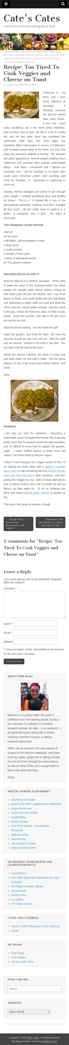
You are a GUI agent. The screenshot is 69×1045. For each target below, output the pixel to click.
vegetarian (17, 62)
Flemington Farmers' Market (27, 886)
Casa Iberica (18, 873)
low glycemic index (14, 58)
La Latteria (17, 899)
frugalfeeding (18, 817)
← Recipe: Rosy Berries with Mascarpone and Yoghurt (15, 524)
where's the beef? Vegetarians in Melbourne (36, 803)
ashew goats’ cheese (36, 492)
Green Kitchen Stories (23, 847)
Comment (10, 588)
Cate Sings (17, 952)
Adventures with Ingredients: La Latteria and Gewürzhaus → (50, 522)
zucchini (29, 62)
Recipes (56, 58)
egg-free (9, 55)
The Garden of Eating (23, 843)
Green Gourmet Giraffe (24, 812)
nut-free (46, 58)
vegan (7, 62)
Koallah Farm (18, 895)
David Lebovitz (19, 821)
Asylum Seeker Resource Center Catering (35, 926)
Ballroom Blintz (19, 834)
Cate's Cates (32, 18)
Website (8, 641)
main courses (33, 58)
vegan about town (21, 808)
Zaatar (15, 930)
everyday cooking (24, 55)
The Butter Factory (22, 903)
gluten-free (42, 55)
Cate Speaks (18, 957)
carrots (15, 51)
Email (8, 632)
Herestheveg (18, 839)
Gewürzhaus (18, 890)
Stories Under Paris (22, 961)
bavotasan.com (49, 1041)
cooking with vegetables (35, 51)
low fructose (57, 55)
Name (8, 623)
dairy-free (55, 51)
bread (7, 51)
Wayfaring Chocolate (23, 799)
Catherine (11, 84)
